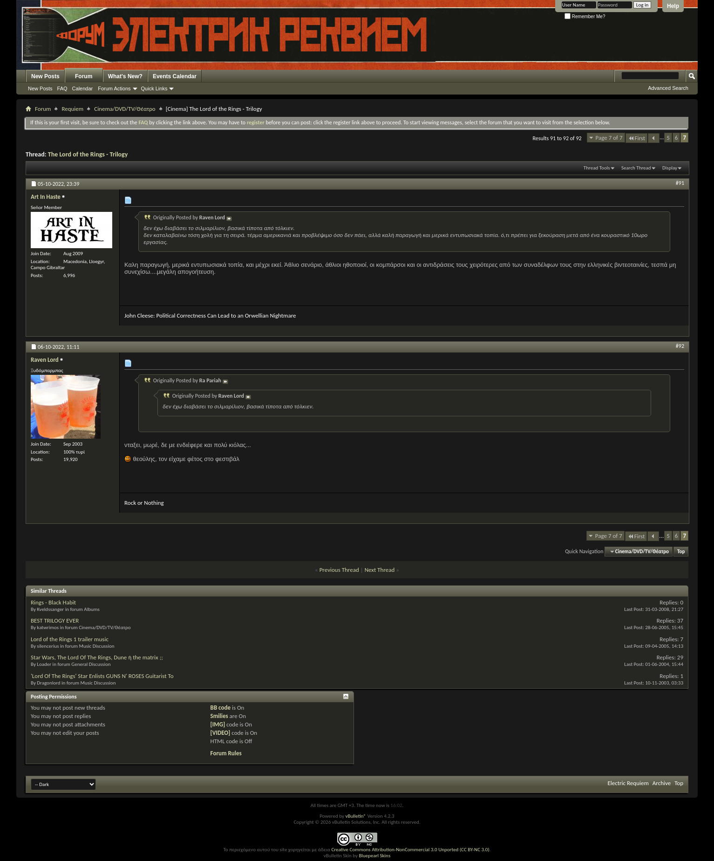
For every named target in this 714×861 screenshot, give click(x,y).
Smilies (219, 715)
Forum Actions (114, 88)
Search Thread (636, 168)
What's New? (125, 76)
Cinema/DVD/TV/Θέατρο (125, 108)
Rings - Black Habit (53, 602)
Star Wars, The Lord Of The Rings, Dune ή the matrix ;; (97, 657)
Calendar (82, 88)
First (637, 138)
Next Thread (380, 569)
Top (681, 552)
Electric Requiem (627, 783)
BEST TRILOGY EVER (55, 620)
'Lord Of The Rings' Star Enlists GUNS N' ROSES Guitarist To (102, 675)
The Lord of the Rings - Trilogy (88, 154)
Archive (662, 783)
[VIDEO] (221, 732)
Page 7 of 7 (609, 137)
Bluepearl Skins (374, 856)
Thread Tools (597, 168)
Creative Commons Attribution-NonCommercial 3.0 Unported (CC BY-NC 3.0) (410, 850)
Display (669, 168)
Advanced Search (668, 88)
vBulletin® (355, 816)
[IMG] (218, 724)
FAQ (62, 88)
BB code (221, 707)
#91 (680, 183)
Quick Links (154, 88)
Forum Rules (226, 753)
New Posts (45, 76)
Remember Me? (584, 16)
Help (673, 6)
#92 (680, 346)
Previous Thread (339, 569)
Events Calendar (175, 76)
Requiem (72, 108)
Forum (83, 76)
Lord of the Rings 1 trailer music (70, 639)
